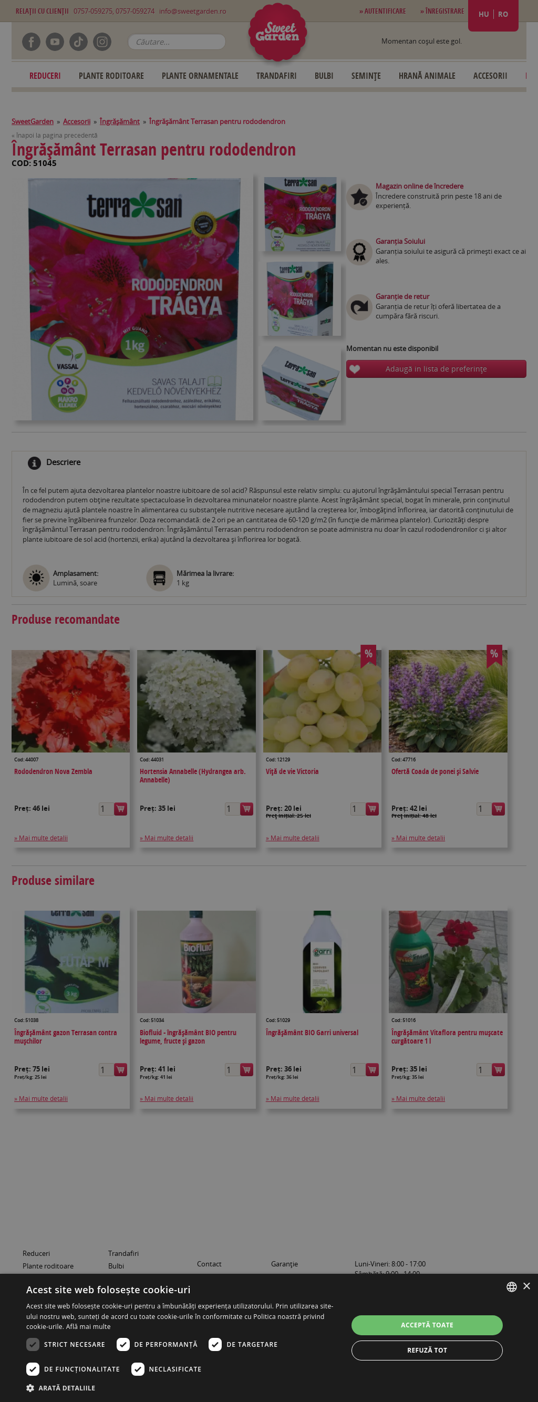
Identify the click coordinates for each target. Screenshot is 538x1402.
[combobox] (511, 1287)
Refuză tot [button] (427, 1350)
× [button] (526, 1287)
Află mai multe (88, 1326)
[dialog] (269, 1338)
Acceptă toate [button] (427, 1325)
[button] (182, 1388)
